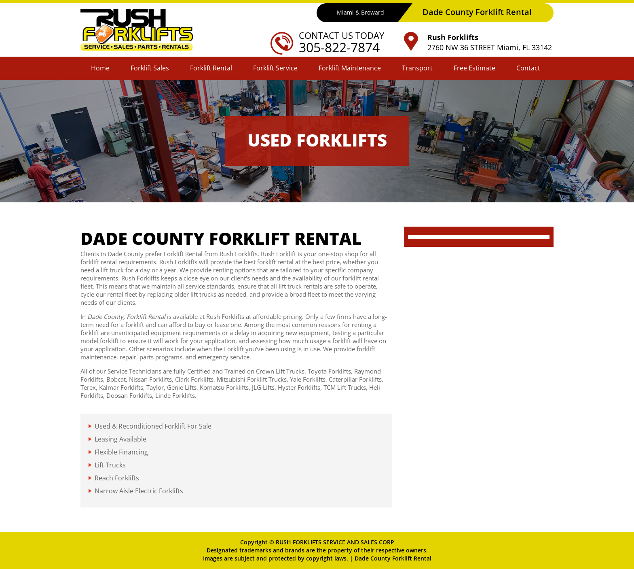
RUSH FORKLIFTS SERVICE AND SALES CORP (335, 542)
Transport (417, 68)
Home (100, 68)
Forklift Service (275, 68)
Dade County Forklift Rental (393, 558)
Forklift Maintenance (350, 68)
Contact (528, 68)
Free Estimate (474, 68)
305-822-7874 (339, 47)
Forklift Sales (150, 68)
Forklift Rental (211, 68)
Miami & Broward (360, 12)
